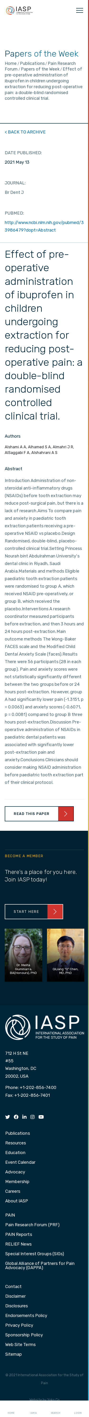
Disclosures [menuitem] (16, 1306)
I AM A (33, 1409)
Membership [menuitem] (17, 1182)
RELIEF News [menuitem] (18, 1244)
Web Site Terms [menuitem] (20, 1344)
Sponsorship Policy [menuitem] (24, 1335)
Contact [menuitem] (13, 1286)
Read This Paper (32, 814)
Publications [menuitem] (17, 1133)
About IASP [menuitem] (16, 1201)
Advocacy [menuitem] (15, 1172)
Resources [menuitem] (15, 1143)
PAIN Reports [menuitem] (18, 1234)
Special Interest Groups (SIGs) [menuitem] (34, 1254)
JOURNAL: (15, 183)
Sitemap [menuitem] (13, 1354)
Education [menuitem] (15, 1153)
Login (78, 1409)
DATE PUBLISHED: (23, 152)
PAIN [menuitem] (10, 1215)
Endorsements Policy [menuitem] (26, 1315)
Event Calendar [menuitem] (20, 1162)
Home (11, 1409)
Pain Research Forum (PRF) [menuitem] (32, 1225)
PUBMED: (14, 213)
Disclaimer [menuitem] (15, 1296)
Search (55, 1409)
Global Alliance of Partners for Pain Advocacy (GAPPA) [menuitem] (40, 1265)
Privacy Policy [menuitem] (19, 1325)
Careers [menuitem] (12, 1191)
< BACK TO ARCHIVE (25, 132)
